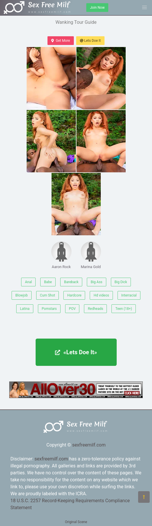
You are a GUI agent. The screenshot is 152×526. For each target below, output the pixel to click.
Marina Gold (91, 255)
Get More (60, 41)
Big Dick (121, 282)
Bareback (71, 282)
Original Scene (76, 522)
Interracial (129, 295)
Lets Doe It (90, 41)
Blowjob (21, 295)
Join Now (97, 8)
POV (72, 309)
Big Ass (96, 282)
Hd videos (101, 295)
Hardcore (74, 295)
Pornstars (49, 309)
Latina (25, 309)
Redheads (95, 309)
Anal (28, 282)
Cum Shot (47, 295)
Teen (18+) (123, 309)
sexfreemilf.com (89, 445)
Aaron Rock (61, 255)
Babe (48, 282)
